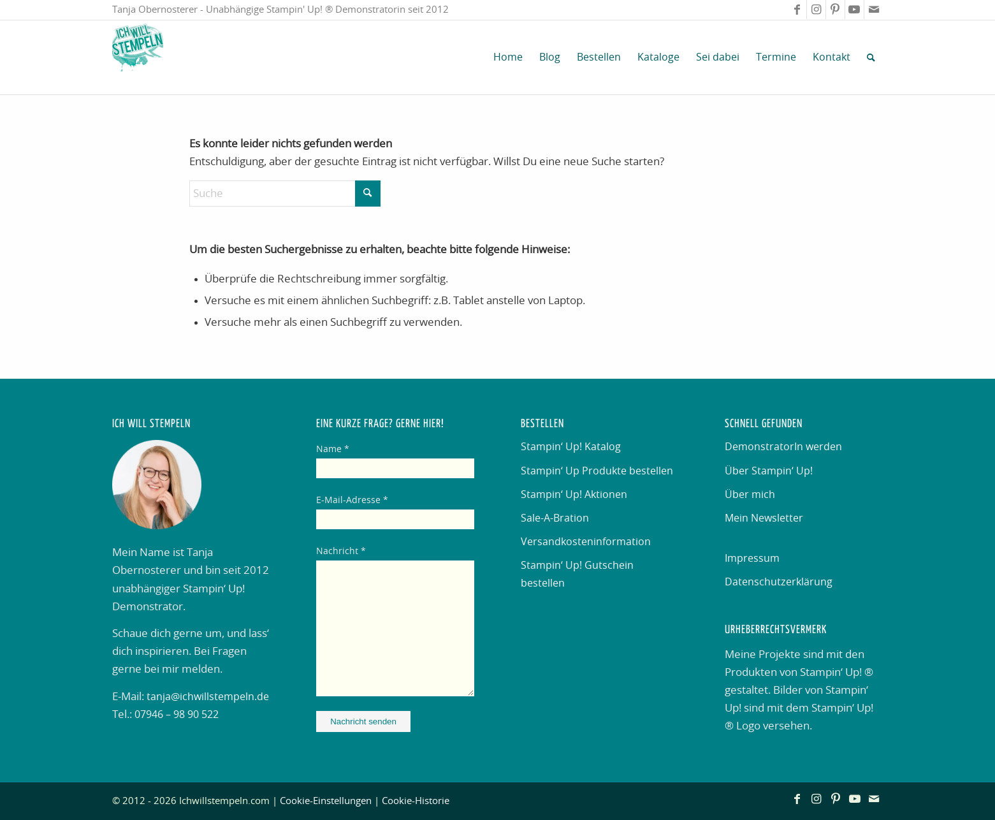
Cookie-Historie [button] (415, 801)
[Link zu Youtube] (854, 9)
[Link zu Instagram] (816, 9)
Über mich (750, 495)
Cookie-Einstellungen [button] (326, 801)
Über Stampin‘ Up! (769, 471)
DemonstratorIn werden (783, 447)
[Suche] (871, 57)
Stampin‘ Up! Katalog (571, 447)
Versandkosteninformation (586, 542)
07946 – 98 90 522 (176, 715)
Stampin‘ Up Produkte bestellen (597, 471)
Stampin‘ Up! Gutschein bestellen (577, 574)
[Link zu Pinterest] (835, 9)
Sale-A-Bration (555, 518)
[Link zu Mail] (873, 9)
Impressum (752, 558)
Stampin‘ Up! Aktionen (574, 495)
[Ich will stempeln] (137, 57)
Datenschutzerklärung (778, 582)
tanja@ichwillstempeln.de (208, 697)
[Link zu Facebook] (797, 9)
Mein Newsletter (764, 518)
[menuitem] (508, 57)
